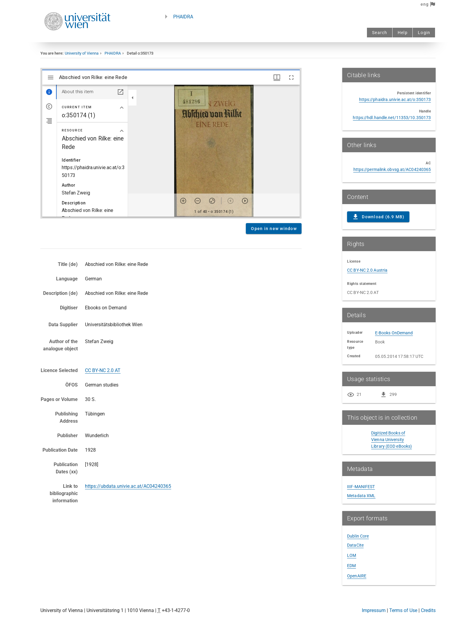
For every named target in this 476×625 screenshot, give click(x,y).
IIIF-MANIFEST (361, 486)
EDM (351, 565)
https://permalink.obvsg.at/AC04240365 (392, 169)
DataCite (355, 545)
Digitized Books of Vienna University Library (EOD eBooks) (391, 440)
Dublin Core (358, 536)
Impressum (374, 610)
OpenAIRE (356, 575)
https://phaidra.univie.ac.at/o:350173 (395, 99)
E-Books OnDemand (394, 332)
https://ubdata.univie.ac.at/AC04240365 (128, 486)
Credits (428, 610)
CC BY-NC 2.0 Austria (367, 270)
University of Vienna (82, 53)
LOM (351, 555)
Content (171, 143)
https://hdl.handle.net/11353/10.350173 (392, 117)
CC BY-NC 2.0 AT (103, 370)
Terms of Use (403, 610)
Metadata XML (361, 495)
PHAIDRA (183, 17)
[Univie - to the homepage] (77, 38)
